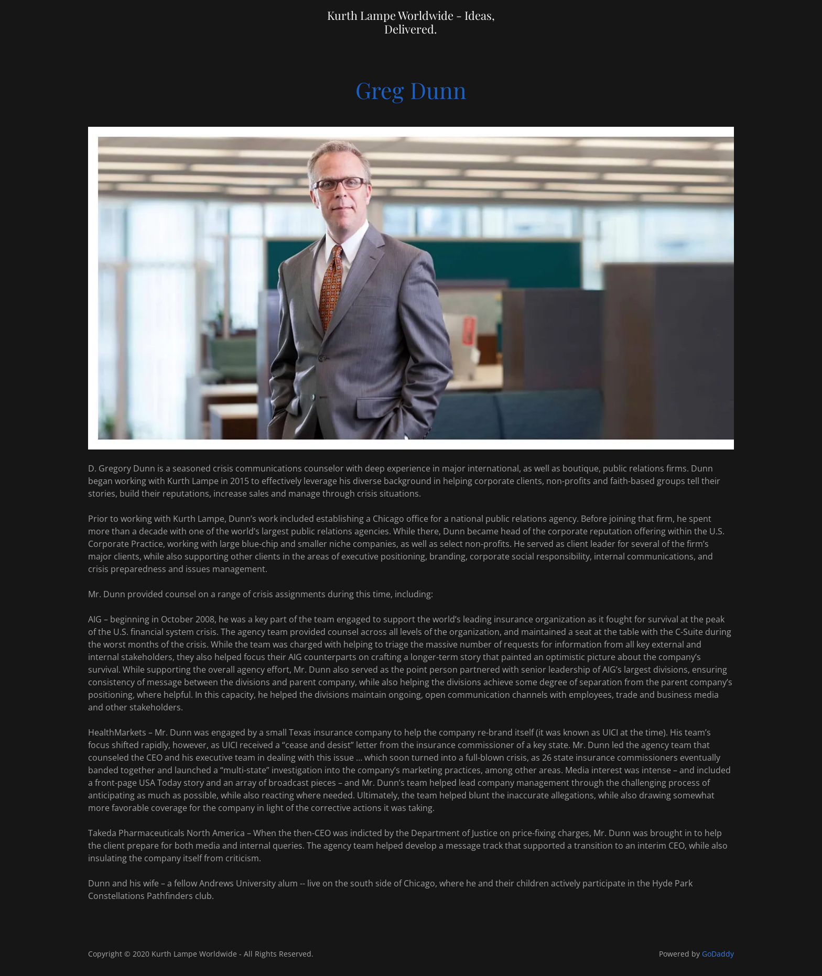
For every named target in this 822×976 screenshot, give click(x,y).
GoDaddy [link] (718, 954)
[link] (411, 30)
